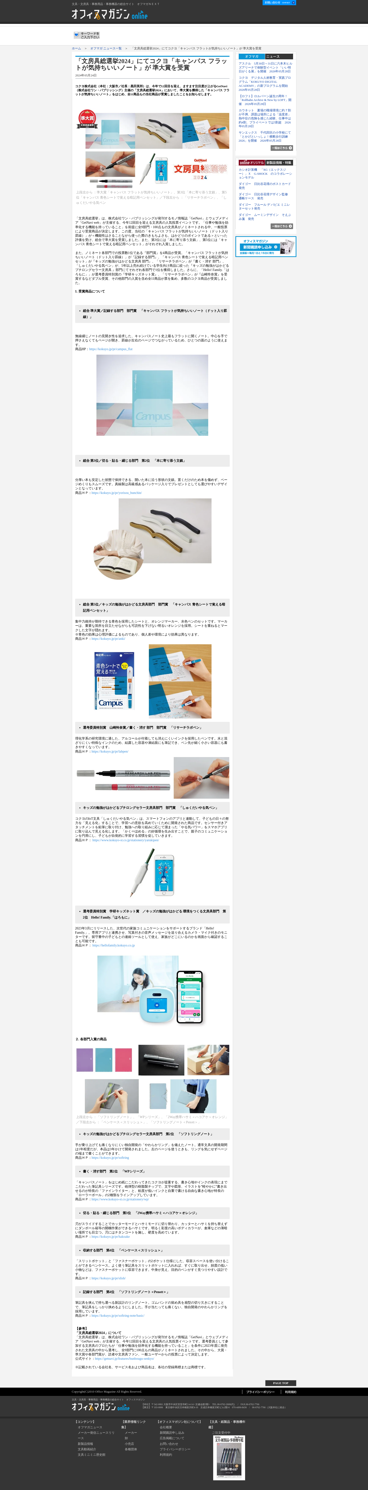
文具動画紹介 (87, 1449)
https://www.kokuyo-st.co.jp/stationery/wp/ (120, 1199)
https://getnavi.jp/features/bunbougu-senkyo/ (124, 1358)
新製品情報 (85, 1444)
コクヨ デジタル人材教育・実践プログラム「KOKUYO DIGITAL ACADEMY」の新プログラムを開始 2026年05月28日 (265, 83)
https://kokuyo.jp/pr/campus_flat (110, 349)
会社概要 (223, 15)
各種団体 (131, 1449)
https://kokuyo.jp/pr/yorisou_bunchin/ (117, 493)
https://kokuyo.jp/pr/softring (110, 1157)
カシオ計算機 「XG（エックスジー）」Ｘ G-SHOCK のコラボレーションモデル (265, 173)
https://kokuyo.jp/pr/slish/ (109, 1278)
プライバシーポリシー (175, 1449)
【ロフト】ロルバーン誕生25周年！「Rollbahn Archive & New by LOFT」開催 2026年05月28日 (265, 100)
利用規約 (166, 1454)
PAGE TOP (280, 1383)
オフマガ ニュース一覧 (106, 48)
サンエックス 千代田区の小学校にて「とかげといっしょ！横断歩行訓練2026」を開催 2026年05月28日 (265, 136)
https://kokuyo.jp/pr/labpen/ (110, 751)
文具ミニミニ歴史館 (91, 1454)
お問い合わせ (169, 1444)
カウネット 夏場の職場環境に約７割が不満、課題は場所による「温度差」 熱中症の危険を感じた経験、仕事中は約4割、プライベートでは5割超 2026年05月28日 (266, 118)
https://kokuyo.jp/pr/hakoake (111, 1236)
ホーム (204, 15)
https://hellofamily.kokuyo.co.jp (113, 945)
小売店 (129, 1444)
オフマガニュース (90, 1427)
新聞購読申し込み (280, 15)
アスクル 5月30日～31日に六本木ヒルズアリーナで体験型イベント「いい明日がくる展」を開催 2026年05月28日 (265, 67)
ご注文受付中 (221, 1432)
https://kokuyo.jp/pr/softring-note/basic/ (118, 1315)
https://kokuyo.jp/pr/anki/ (109, 638)
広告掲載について (249, 15)
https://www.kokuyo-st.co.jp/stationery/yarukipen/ (125, 840)
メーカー (131, 1432)
